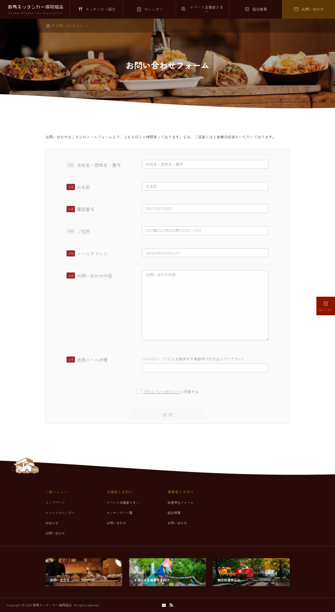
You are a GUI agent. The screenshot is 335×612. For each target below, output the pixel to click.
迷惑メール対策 (92, 359)
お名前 (83, 187)
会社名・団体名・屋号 (99, 165)
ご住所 (83, 231)
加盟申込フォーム (181, 502)
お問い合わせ (55, 533)
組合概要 (174, 512)
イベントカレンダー (60, 512)
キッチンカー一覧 (120, 512)
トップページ (55, 502)
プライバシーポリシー (161, 391)
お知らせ (51, 523)
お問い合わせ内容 (94, 275)
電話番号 (85, 209)
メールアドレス (92, 253)
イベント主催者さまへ (123, 502)
